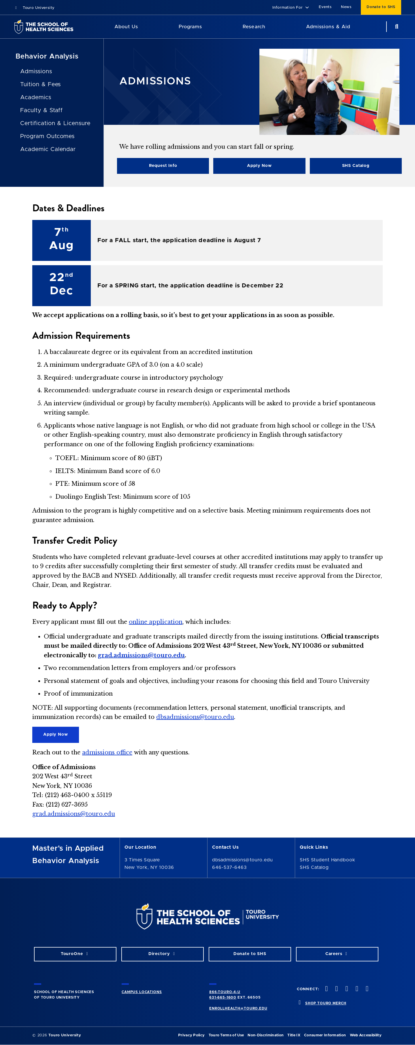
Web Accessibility (366, 1035)
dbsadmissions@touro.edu (195, 716)
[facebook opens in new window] (326, 989)
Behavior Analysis (47, 56)
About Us (126, 26)
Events (325, 7)
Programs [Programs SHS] (190, 26)
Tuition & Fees (40, 84)
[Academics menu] (206, 26)
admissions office (107, 752)
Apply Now (259, 166)
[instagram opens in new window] (346, 989)
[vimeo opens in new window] (356, 989)
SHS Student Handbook (327, 860)
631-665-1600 (222, 997)
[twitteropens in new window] (336, 989)
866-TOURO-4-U (224, 992)
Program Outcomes (47, 136)
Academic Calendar (48, 149)
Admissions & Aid (328, 26)
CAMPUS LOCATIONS (142, 992)
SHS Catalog (356, 166)
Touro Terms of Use (226, 1035)
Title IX (293, 1035)
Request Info (163, 166)
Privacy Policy (191, 1035)
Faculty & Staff (41, 110)
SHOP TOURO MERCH (325, 1003)
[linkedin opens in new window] (366, 989)
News (346, 7)
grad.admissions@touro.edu (141, 655)
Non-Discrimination (266, 1035)
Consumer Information (325, 1035)
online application (155, 621)
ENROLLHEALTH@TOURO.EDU (238, 1008)
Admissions (36, 71)
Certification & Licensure (55, 123)
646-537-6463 (229, 867)
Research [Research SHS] (254, 26)
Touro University (34, 8)
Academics (35, 97)
